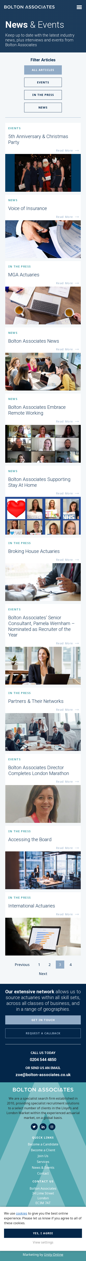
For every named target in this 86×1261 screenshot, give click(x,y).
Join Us (43, 1156)
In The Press (43, 95)
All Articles (43, 70)
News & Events (43, 1167)
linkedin (43, 1126)
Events (43, 82)
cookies (21, 1213)
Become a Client (43, 1150)
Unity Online (53, 1254)
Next (43, 973)
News (43, 107)
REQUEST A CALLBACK (43, 1033)
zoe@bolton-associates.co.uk (43, 1074)
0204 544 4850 (43, 1059)
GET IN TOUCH (43, 1020)
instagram (52, 1126)
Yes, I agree (43, 1233)
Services (43, 1162)
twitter (34, 1126)
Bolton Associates (29, 7)
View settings (43, 1242)
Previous (22, 964)
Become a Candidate (43, 1144)
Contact (43, 1173)
